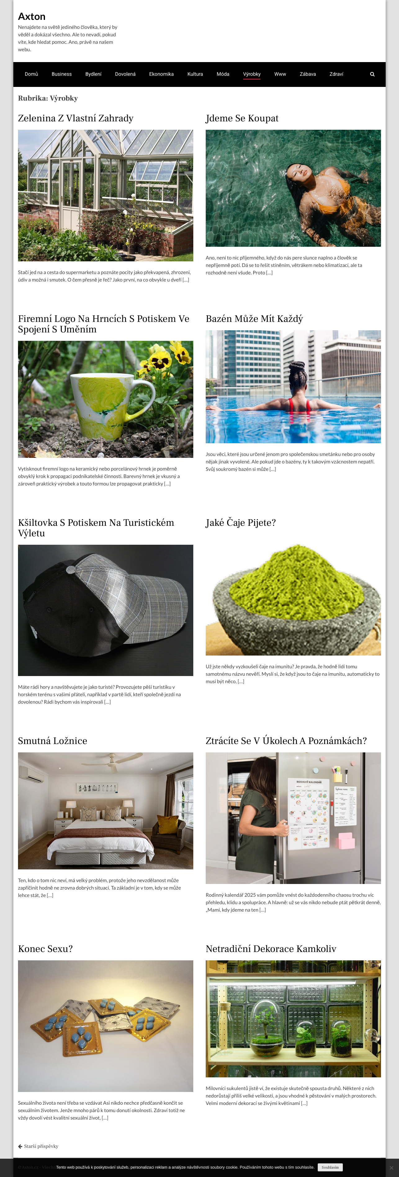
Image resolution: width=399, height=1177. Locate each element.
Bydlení (93, 74)
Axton (32, 16)
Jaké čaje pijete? (241, 522)
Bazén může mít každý (254, 318)
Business (62, 74)
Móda (223, 74)
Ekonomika (161, 74)
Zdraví (336, 74)
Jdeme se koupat (242, 118)
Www (280, 74)
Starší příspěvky (41, 1146)
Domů (31, 74)
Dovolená (125, 74)
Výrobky (252, 74)
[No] (391, 1168)
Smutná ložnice (52, 741)
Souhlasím (330, 1167)
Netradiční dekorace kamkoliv (271, 949)
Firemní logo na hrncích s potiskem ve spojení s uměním (104, 324)
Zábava (308, 74)
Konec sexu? (45, 949)
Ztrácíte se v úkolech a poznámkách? (286, 741)
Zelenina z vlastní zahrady (76, 118)
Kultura (195, 74)
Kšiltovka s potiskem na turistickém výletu (96, 528)
